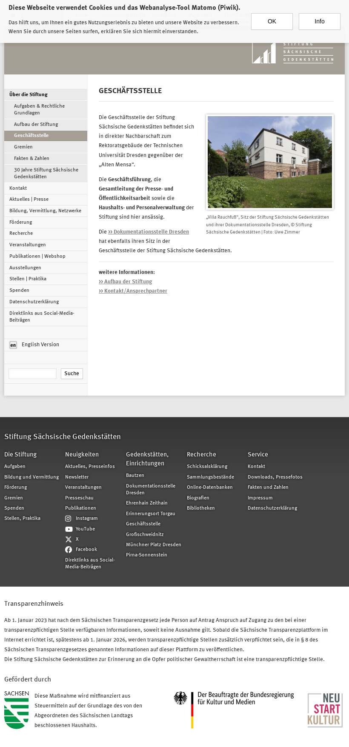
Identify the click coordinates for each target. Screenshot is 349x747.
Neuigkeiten (82, 455)
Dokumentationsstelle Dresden (150, 490)
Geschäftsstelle (31, 135)
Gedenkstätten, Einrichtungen (147, 459)
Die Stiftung (20, 455)
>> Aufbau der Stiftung (125, 282)
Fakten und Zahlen (268, 487)
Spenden (19, 290)
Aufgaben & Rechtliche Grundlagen (39, 110)
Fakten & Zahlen (31, 158)
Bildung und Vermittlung (31, 477)
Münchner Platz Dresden (153, 544)
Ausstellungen (25, 268)
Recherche (21, 233)
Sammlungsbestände (210, 477)
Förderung (20, 222)
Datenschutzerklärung (34, 302)
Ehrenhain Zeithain (147, 503)
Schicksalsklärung (207, 466)
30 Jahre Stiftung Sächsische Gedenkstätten (46, 174)
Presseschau (79, 498)
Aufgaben (15, 466)
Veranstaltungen (27, 245)
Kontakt (18, 188)
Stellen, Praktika (22, 518)
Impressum (260, 498)
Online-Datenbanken (210, 487)
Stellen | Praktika (27, 279)
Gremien (23, 147)
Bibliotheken (201, 508)
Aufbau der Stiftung (36, 124)
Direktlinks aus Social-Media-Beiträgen (41, 317)
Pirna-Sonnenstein (146, 555)
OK (272, 15)
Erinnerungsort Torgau (150, 513)
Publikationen (80, 508)
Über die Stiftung (28, 94)
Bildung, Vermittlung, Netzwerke (45, 211)
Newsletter (77, 477)
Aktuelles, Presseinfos (90, 466)
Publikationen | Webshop (37, 256)
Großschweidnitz (145, 534)
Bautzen (135, 475)
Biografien (198, 498)
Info (319, 15)
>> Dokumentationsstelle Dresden (148, 232)
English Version (34, 345)
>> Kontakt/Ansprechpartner (133, 291)
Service (258, 455)
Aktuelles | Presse (29, 199)
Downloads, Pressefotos (275, 477)
